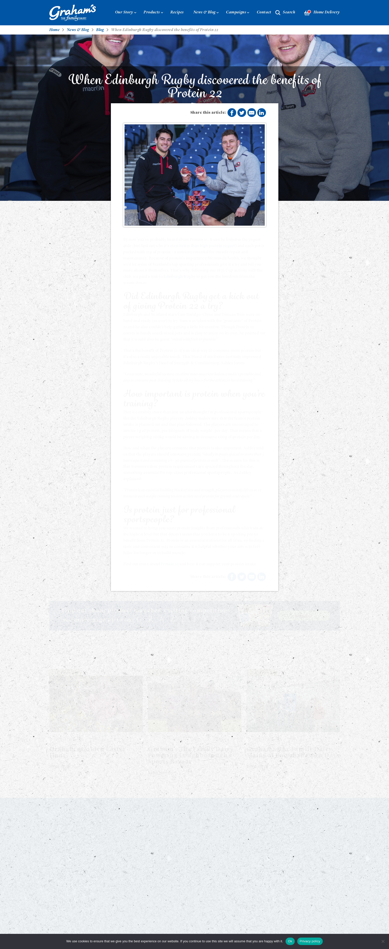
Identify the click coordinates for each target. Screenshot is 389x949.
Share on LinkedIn (261, 112)
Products (152, 12)
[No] (382, 941)
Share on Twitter (242, 113)
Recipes (177, 12)
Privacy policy (310, 941)
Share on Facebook (231, 113)
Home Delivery (322, 13)
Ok (290, 941)
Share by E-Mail (251, 112)
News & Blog (205, 12)
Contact (264, 12)
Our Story (124, 12)
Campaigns (236, 12)
